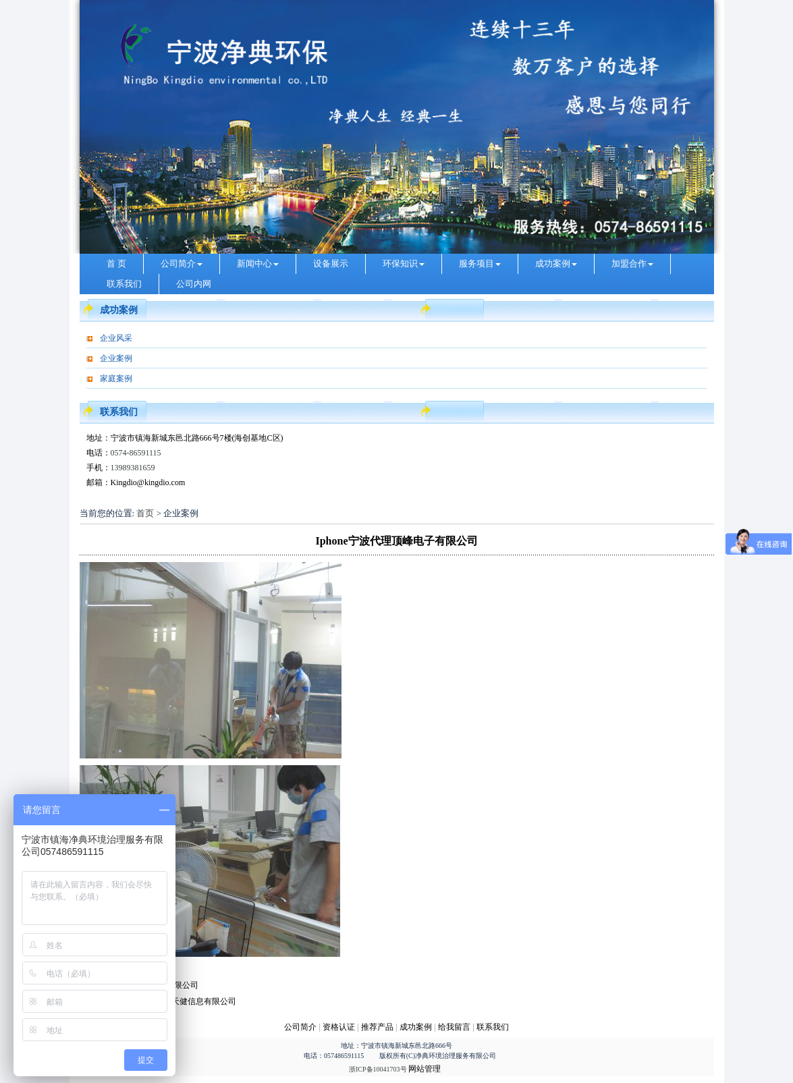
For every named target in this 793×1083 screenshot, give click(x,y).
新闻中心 (258, 263)
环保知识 (404, 263)
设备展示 (330, 263)
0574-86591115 (136, 452)
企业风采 (116, 338)
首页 (145, 513)
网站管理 (424, 1069)
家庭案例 (116, 378)
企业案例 (116, 358)
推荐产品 (377, 1027)
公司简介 (181, 263)
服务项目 (480, 263)
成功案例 (556, 263)
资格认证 (340, 1027)
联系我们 (124, 284)
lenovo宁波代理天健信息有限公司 (177, 1001)
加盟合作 (632, 263)
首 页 (116, 263)
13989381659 (133, 467)
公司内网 (193, 284)
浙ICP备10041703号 (378, 1069)
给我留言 (454, 1027)
